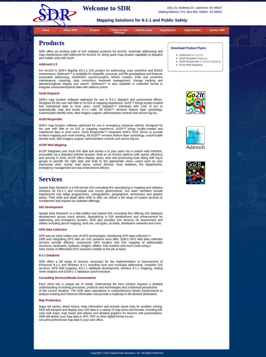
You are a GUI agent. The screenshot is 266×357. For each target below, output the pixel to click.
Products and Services (119, 30)
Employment (168, 30)
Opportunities (192, 30)
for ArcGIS (191, 55)
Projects (95, 30)
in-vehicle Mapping (200, 61)
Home (45, 30)
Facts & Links (144, 30)
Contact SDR (217, 30)
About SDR (70, 30)
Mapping (193, 58)
